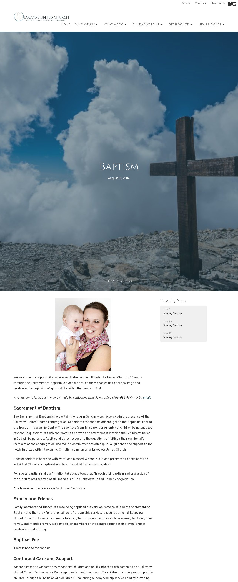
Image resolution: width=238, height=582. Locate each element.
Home (65, 24)
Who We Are (86, 25)
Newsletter (218, 3)
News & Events (212, 25)
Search (186, 3)
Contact (200, 3)
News (110, 281)
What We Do (115, 25)
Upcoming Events (173, 301)
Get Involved (181, 25)
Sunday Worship (148, 25)
